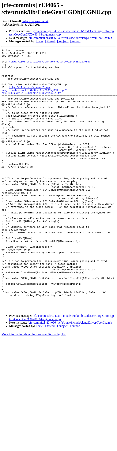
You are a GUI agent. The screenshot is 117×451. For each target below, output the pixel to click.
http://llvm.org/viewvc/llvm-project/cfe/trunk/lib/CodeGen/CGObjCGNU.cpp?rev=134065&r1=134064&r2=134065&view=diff (34, 98)
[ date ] (40, 41)
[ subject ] (63, 41)
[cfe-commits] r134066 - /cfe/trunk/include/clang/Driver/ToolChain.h (70, 37)
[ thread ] (50, 41)
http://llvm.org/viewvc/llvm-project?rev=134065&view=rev (49, 64)
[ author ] (75, 41)
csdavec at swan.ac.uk (35, 21)
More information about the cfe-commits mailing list (34, 386)
